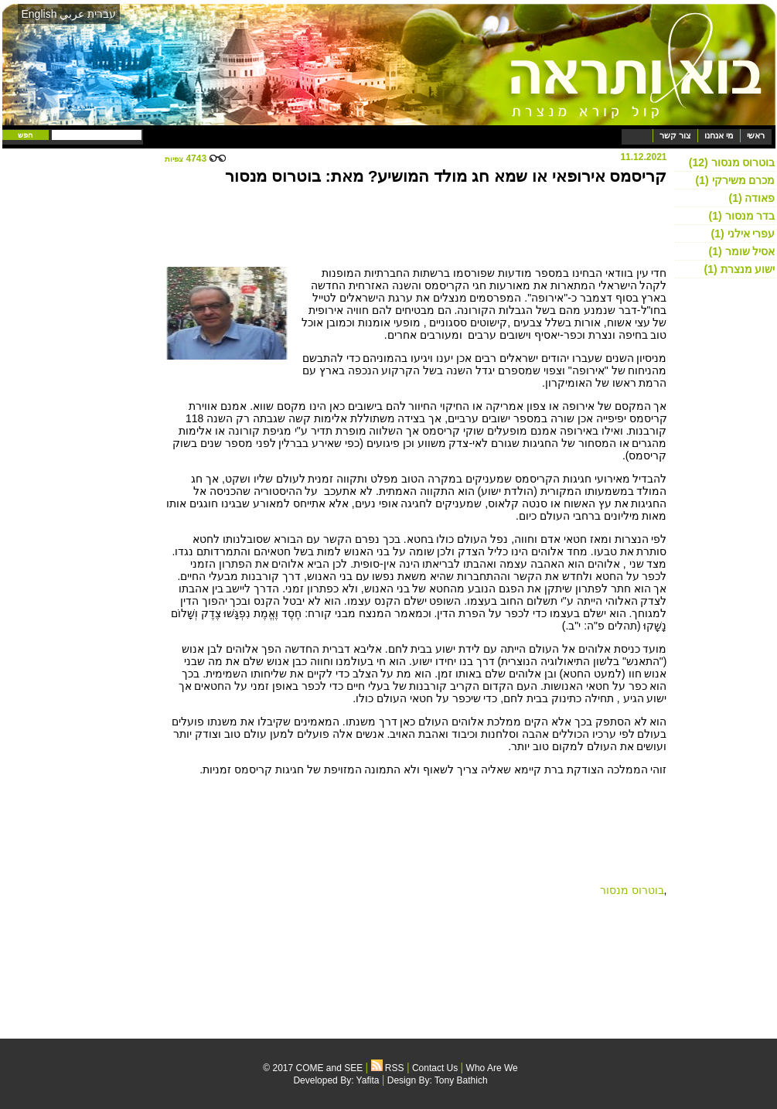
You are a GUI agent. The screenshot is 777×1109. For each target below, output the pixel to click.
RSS (387, 1068)
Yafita (368, 1080)
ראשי (756, 135)
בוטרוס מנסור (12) (732, 162)
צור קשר (675, 135)
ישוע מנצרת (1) (739, 269)
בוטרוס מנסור (632, 890)
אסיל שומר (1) (742, 251)
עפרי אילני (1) (743, 233)
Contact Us (435, 1068)
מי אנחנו (718, 135)
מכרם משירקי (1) (735, 180)
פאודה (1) (751, 198)
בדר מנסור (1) (742, 216)
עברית (101, 14)
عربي (72, 14)
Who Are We (492, 1068)
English (39, 14)
